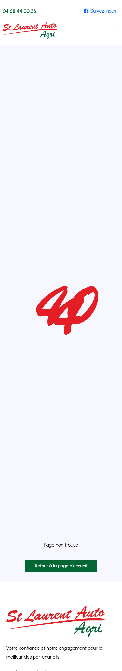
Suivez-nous (100, 11)
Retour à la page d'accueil (61, 566)
